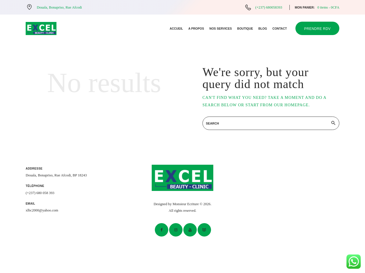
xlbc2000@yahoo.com (42, 210)
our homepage (291, 105)
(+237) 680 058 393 (40, 193)
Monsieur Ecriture (186, 204)
